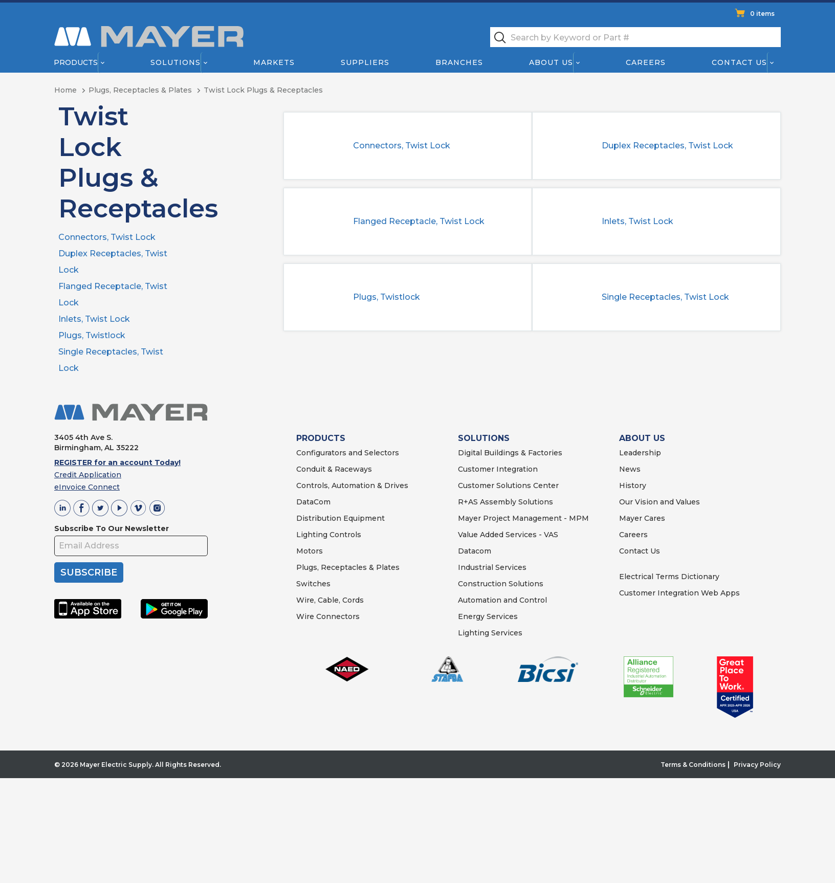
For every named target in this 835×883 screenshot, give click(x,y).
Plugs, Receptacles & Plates (348, 567)
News (630, 469)
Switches (313, 583)
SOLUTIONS (484, 438)
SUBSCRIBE (88, 572)
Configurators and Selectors (347, 452)
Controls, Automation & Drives (352, 485)
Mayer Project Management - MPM (523, 518)
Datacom (474, 551)
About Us (552, 62)
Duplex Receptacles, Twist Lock (667, 145)
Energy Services (488, 616)
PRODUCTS (320, 438)
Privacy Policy (757, 764)
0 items (762, 13)
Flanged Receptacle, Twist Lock (419, 221)
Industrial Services (492, 567)
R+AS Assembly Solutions (505, 501)
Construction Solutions (500, 583)
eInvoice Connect (87, 487)
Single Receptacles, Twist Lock (665, 297)
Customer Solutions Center (508, 485)
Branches (459, 62)
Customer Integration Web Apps (679, 593)
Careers (646, 62)
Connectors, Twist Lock (107, 237)
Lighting (311, 534)
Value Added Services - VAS (508, 534)
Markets (273, 62)
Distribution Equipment (340, 518)
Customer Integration (498, 469)
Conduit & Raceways (334, 469)
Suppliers (365, 62)
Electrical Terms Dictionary (669, 576)
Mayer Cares (642, 518)
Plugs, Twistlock (91, 335)
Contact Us (739, 62)
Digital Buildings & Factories (510, 452)
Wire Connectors (328, 616)
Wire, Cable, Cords (330, 600)
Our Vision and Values (659, 501)
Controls (344, 534)
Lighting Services (490, 632)
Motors (309, 551)
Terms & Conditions (693, 764)
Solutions (175, 62)
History (632, 485)
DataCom (313, 501)
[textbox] (635, 37)
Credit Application (87, 474)
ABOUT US (642, 438)
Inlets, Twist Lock (94, 319)
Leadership (640, 452)
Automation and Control (502, 600)
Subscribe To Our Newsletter (111, 528)
